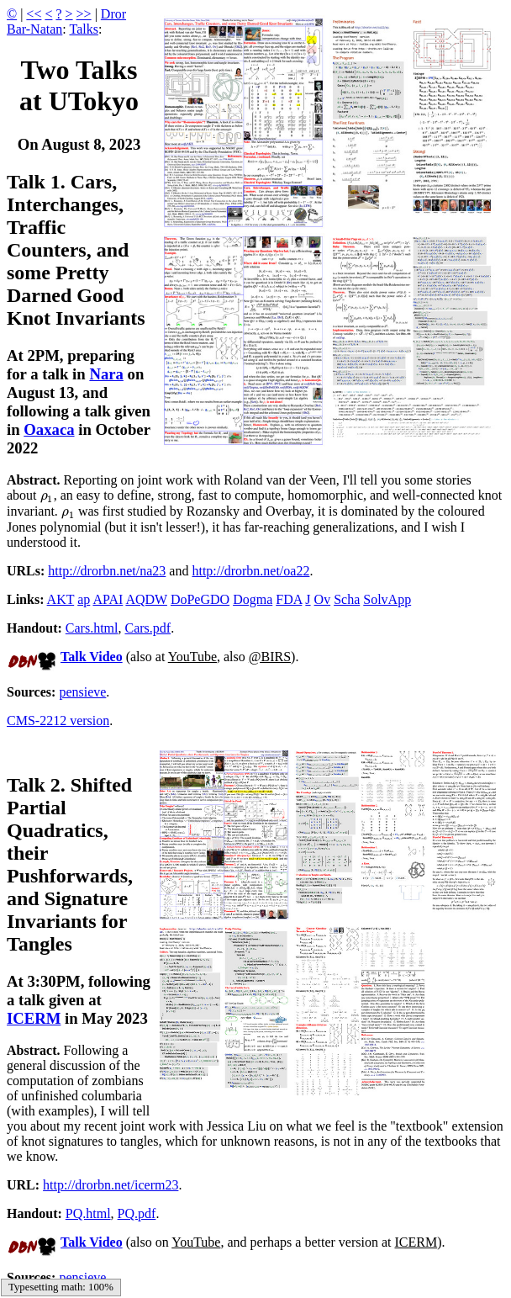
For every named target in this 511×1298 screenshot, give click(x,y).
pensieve (82, 692)
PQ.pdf (137, 1213)
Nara (106, 374)
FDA (289, 599)
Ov (322, 599)
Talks (83, 29)
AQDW (145, 599)
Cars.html (92, 628)
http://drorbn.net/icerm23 (110, 1185)
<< (33, 14)
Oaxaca (49, 429)
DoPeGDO (200, 599)
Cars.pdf (147, 628)
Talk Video (92, 656)
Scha (347, 599)
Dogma (252, 599)
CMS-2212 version (58, 720)
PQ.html (88, 1213)
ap (83, 599)
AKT (61, 599)
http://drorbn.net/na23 (107, 571)
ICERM (34, 1018)
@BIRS (270, 656)
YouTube (192, 656)
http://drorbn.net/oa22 (250, 571)
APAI (107, 599)
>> (84, 14)
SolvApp (387, 599)
